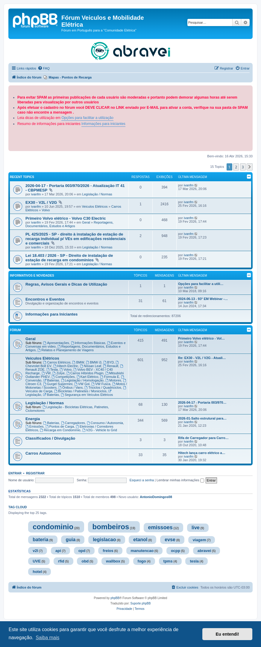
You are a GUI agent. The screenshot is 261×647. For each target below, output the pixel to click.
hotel (37, 571)
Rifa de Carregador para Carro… (203, 438)
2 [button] (236, 167)
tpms (168, 561)
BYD (108, 362)
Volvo (46, 210)
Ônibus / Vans (70, 387)
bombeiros (110, 527)
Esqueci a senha (142, 480)
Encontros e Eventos (45, 299)
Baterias (51, 380)
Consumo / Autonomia (105, 423)
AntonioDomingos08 (156, 497)
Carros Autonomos (43, 453)
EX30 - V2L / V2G (41, 202)
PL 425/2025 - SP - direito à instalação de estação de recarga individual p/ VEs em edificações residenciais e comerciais (75, 238)
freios (108, 550)
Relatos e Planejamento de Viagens (65, 350)
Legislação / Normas (97, 194)
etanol (140, 539)
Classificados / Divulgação (50, 438)
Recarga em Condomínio (60, 430)
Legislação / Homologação (82, 380)
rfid (61, 561)
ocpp (175, 550)
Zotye (59, 373)
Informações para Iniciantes (51, 314)
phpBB (114, 598)
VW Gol (81, 384)
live (196, 527)
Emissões (34, 426)
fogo (142, 561)
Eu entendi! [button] (227, 634)
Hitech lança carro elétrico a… (201, 453)
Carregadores (73, 423)
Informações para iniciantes (103, 124)
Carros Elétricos (56, 362)
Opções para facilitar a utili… (201, 284)
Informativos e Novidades (32, 275)
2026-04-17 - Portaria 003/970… (202, 402)
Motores (113, 380)
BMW (78, 362)
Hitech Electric (65, 366)
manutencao (142, 550)
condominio (53, 527)
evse (170, 539)
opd (82, 550)
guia (70, 539)
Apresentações (56, 343)
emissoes (160, 527)
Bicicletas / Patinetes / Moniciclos (80, 391)
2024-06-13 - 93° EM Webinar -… (203, 299)
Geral (86, 222)
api (58, 550)
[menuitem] (44, 68)
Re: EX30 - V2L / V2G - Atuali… (202, 358)
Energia (32, 419)
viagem (199, 540)
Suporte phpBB (140, 603)
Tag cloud (17, 507)
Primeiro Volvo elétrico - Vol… (201, 338)
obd (85, 561)
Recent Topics (22, 177)
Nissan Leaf (90, 366)
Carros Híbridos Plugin (85, 373)
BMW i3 (93, 362)
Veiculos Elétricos (94, 206)
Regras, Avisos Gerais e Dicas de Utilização (66, 284)
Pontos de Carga (59, 426)
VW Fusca (100, 384)
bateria (40, 539)
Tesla (52, 369)
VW (46, 373)
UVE (37, 561)
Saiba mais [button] (47, 637)
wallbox (113, 561)
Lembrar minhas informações (180, 480)
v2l (35, 550)
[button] (250, 167)
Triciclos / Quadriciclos (102, 387)
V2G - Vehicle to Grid (99, 430)
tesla (194, 561)
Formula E (109, 376)
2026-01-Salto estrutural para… (202, 418)
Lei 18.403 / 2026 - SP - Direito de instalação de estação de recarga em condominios (69, 257)
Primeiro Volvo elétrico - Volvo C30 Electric (65, 218)
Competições (63, 376)
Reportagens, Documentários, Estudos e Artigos (69, 224)
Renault (110, 366)
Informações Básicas (88, 343)
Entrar (15, 473)
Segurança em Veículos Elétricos (87, 394)
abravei (204, 550)
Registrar (35, 473)
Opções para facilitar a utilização (87, 118)
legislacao (104, 539)
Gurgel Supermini (57, 384)
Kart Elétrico (87, 376)
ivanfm (36, 194)
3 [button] (243, 167)
